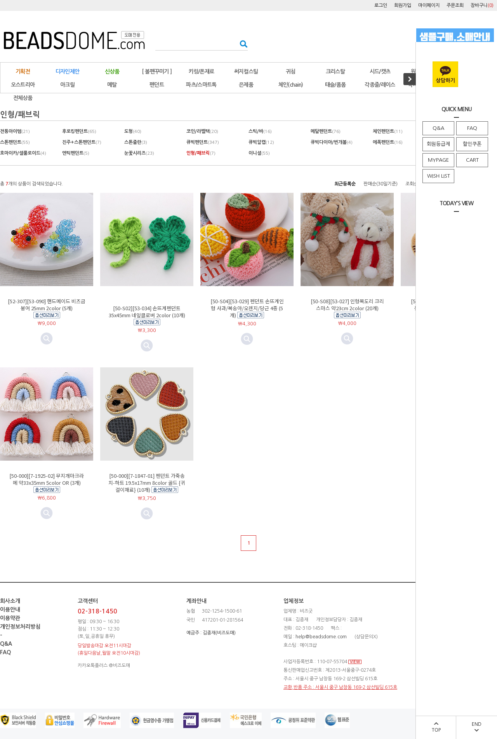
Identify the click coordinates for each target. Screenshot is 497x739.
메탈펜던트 (326, 131)
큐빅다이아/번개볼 (332, 142)
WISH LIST (438, 175)
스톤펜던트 (15, 142)
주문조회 (455, 5)
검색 (241, 43)
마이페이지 (429, 5)
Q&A (438, 128)
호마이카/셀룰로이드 (23, 153)
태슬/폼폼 (335, 84)
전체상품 (22, 98)
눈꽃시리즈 (139, 153)
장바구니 (482, 5)
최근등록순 (345, 184)
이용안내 (10, 609)
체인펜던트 (388, 131)
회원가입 (402, 5)
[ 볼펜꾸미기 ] (157, 71)
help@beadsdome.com (321, 636)
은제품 (246, 84)
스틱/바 (260, 131)
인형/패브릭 (200, 153)
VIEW (355, 662)
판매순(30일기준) (380, 184)
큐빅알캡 (261, 142)
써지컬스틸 (246, 71)
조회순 (411, 184)
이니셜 (259, 153)
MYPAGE (438, 159)
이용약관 (10, 618)
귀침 (290, 71)
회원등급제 (438, 144)
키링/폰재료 (201, 71)
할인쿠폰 (472, 144)
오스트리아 (23, 84)
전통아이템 (15, 131)
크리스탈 (335, 71)
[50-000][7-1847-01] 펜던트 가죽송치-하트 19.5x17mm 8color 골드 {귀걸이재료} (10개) (146, 482)
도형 (132, 131)
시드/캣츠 (380, 71)
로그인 (380, 5)
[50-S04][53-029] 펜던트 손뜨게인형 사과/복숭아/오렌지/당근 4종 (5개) (247, 308)
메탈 (112, 84)
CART (472, 159)
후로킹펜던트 (79, 131)
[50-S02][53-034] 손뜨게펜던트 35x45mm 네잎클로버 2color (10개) (147, 311)
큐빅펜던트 (202, 142)
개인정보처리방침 (20, 626)
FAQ (472, 128)
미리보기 (147, 345)
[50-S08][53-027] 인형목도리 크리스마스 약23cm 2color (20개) (347, 304)
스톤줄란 (135, 142)
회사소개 (10, 601)
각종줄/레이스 (380, 84)
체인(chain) (290, 84)
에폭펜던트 (388, 142)
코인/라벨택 (202, 131)
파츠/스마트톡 (201, 84)
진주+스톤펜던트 (81, 142)
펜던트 (156, 84)
